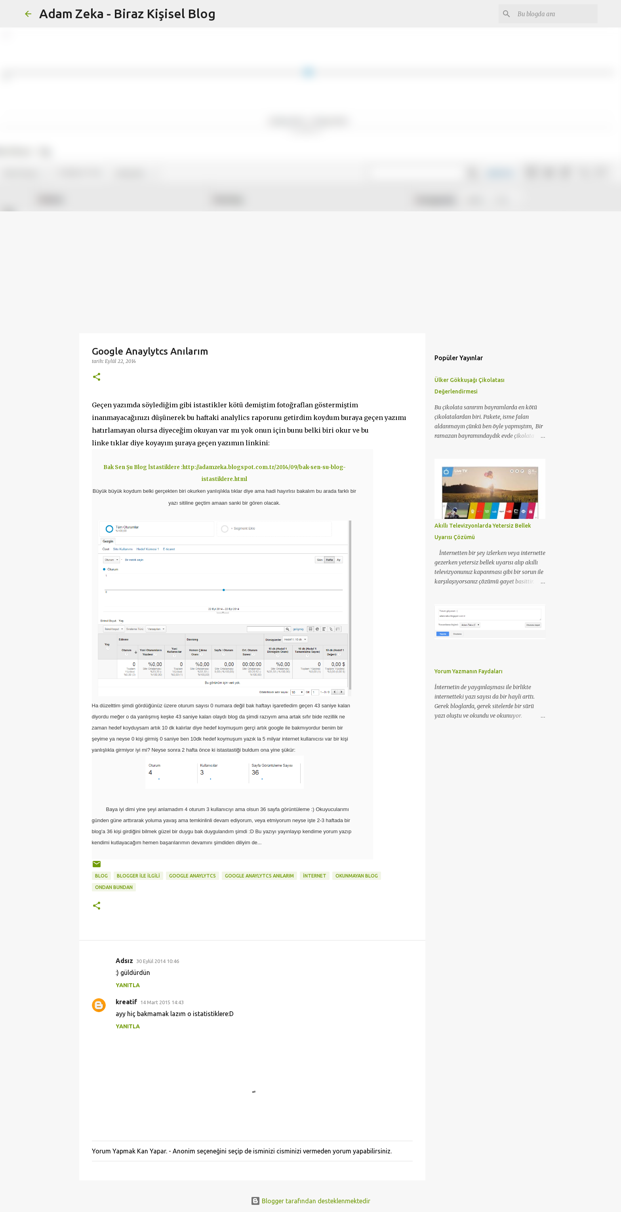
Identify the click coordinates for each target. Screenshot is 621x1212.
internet (314, 875)
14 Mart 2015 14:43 (162, 1002)
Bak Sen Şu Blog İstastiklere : (143, 467)
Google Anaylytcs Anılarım (259, 875)
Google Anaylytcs (192, 875)
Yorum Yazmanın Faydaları (468, 671)
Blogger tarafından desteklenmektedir (310, 1200)
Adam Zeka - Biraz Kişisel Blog (127, 13)
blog (101, 875)
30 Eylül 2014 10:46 (157, 961)
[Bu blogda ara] (556, 13)
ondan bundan (114, 887)
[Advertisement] (310, 270)
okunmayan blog (356, 875)
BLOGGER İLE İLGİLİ (138, 875)
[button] (96, 377)
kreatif (126, 1001)
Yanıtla (128, 985)
